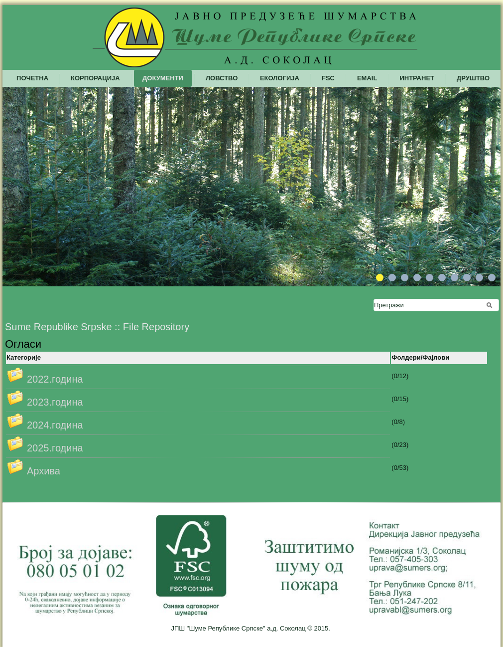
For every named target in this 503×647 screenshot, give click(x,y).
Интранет (416, 78)
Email (367, 78)
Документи (162, 78)
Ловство (222, 78)
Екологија (279, 78)
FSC (328, 78)
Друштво (473, 78)
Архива (43, 470)
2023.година (55, 402)
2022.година (55, 379)
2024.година (55, 425)
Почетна (32, 78)
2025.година (55, 447)
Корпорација (95, 78)
